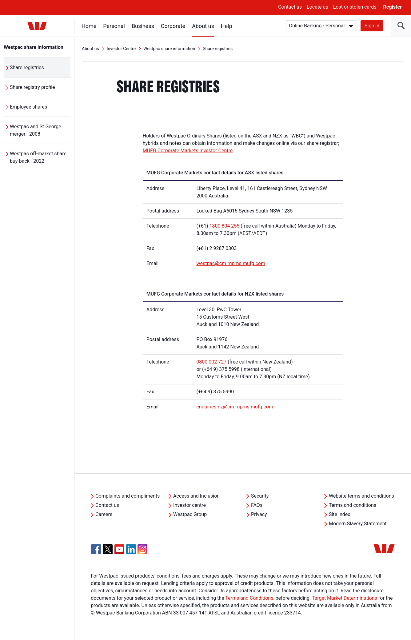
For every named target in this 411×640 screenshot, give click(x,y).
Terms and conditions (352, 505)
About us (203, 26)
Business (143, 26)
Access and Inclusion (196, 496)
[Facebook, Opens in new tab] (96, 549)
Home (89, 26)
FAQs (256, 505)
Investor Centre (121, 48)
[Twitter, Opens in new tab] (107, 549)
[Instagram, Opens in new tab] (142, 552)
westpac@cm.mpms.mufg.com (230, 263)
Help (226, 26)
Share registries (27, 67)
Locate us (317, 7)
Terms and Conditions (249, 598)
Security (260, 496)
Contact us (290, 7)
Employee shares (28, 107)
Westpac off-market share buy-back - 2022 (38, 157)
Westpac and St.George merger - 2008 (35, 130)
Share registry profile (32, 87)
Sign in (372, 26)
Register (392, 7)
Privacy (259, 514)
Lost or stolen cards (355, 7)
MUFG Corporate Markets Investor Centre (188, 150)
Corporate (173, 26)
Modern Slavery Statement (358, 524)
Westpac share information (33, 47)
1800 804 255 (224, 226)
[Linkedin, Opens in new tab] (131, 549)
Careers (103, 514)
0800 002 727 (211, 362)
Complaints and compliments (127, 496)
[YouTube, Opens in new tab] (119, 549)
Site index (339, 514)
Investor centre (189, 505)
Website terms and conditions (361, 496)
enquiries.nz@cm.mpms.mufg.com (234, 407)
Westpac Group (190, 514)
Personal (114, 26)
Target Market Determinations (344, 598)
